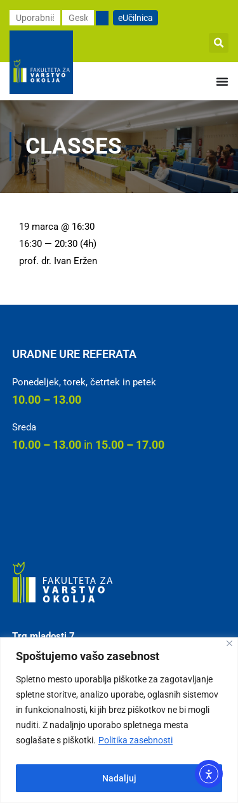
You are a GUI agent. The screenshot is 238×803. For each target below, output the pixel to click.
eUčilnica (135, 18)
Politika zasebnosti (135, 740)
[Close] (229, 643)
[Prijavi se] (102, 18)
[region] (119, 720)
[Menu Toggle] (222, 81)
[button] (218, 43)
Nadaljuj (119, 778)
